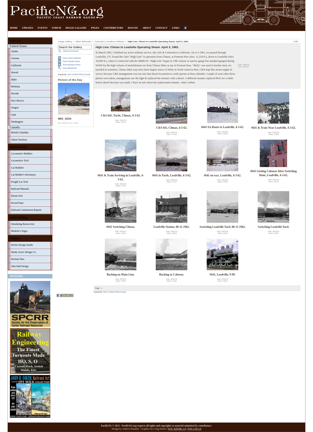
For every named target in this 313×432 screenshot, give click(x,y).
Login (295, 41)
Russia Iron (17, 195)
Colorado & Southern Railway (109, 41)
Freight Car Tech (19, 181)
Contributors (113, 28)
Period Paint (17, 202)
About (146, 28)
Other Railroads (83, 41)
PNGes (95, 28)
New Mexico (17, 100)
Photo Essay (84, 74)
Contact (162, 28)
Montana (15, 86)
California (16, 65)
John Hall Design (19, 266)
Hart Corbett (73, 74)
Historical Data (18, 147)
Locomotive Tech (20, 160)
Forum (56, 28)
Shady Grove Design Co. (23, 252)
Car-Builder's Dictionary (23, 174)
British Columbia (19, 132)
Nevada (15, 93)
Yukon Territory (19, 139)
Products (15, 238)
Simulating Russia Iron (22, 224)
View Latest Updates (72, 58)
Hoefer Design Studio (22, 244)
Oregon (15, 107)
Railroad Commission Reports (26, 209)
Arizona (15, 58)
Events (42, 28)
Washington (17, 121)
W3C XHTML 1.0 (177, 429)
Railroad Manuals (20, 188)
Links (176, 28)
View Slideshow (70, 68)
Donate (133, 28)
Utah (13, 114)
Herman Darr (17, 259)
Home (14, 28)
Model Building (18, 217)
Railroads (15, 40)
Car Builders (17, 167)
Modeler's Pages (19, 231)
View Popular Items (71, 61)
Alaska (14, 51)
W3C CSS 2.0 (194, 429)
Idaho (14, 79)
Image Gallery (76, 28)
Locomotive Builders (21, 153)
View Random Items (71, 65)
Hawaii (14, 72)
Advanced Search (71, 51)
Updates (27, 28)
